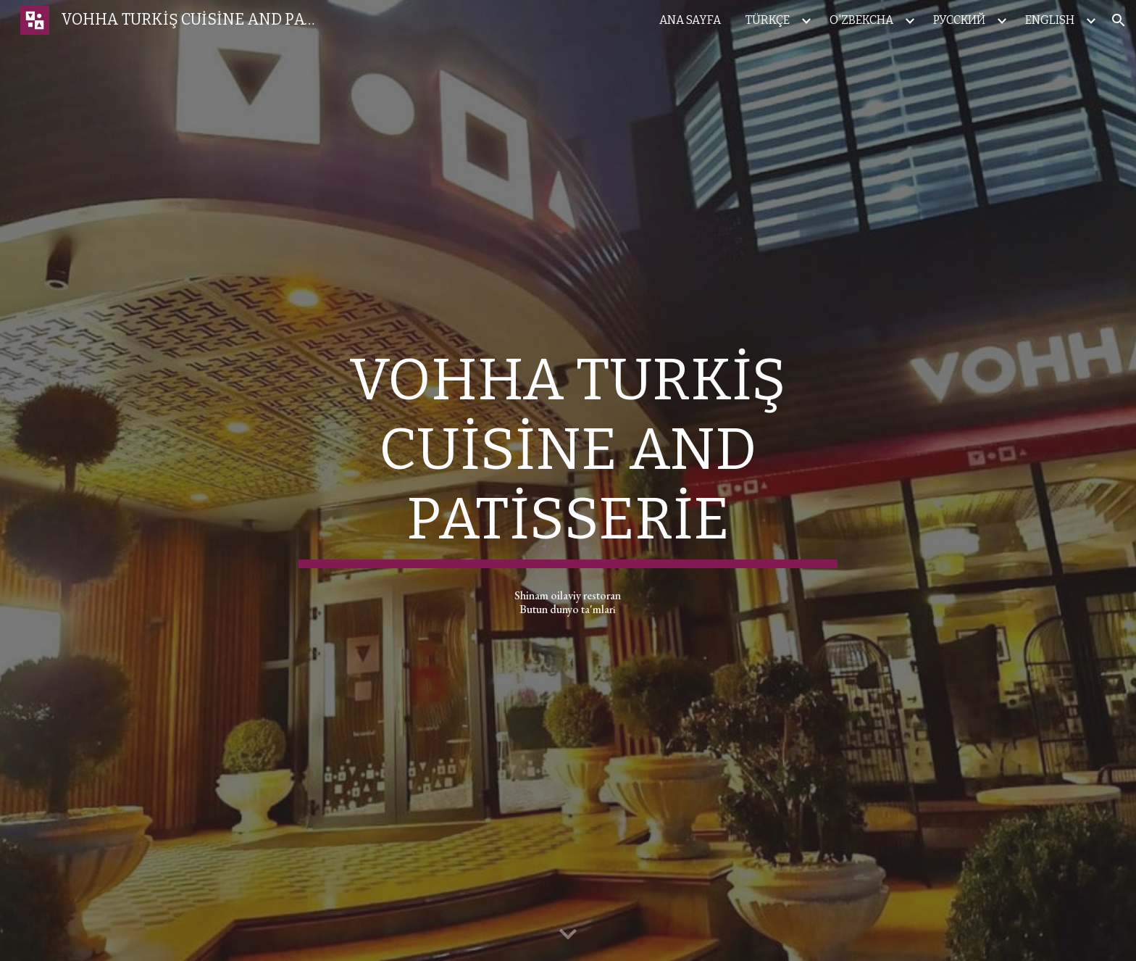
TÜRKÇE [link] (768, 20)
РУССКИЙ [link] (959, 20)
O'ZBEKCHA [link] (861, 20)
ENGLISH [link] (1049, 20)
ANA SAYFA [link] (690, 20)
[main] (568, 456)
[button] (1118, 20)
